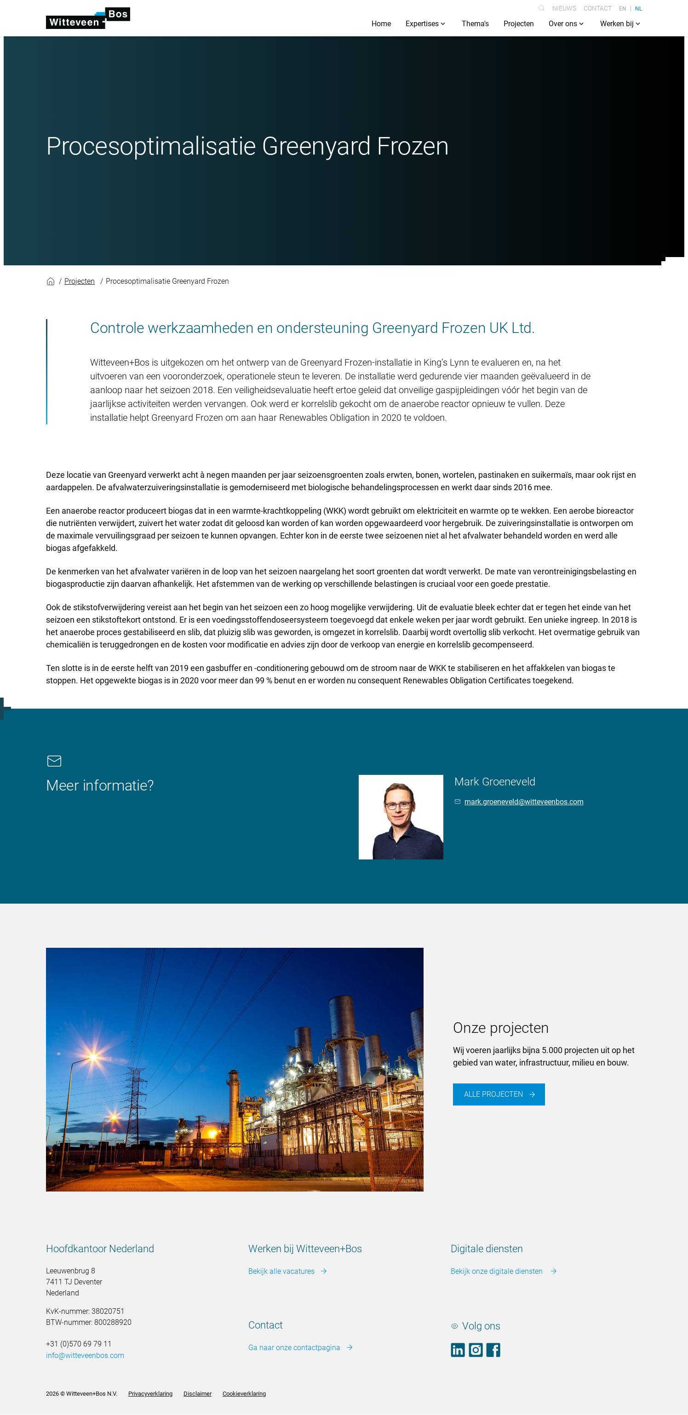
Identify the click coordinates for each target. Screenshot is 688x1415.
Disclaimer (197, 1394)
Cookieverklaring (244, 1394)
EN (622, 8)
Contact (598, 8)
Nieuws (564, 8)
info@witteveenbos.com (85, 1356)
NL (638, 8)
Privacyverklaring (150, 1394)
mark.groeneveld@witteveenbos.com (524, 802)
